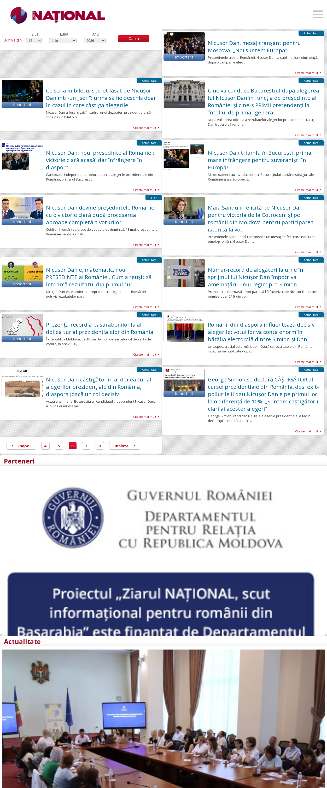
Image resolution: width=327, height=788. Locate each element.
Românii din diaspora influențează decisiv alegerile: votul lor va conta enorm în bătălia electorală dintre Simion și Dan (261, 332)
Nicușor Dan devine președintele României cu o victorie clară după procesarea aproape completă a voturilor (101, 215)
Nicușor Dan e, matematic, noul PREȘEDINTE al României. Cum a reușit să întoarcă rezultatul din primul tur (99, 277)
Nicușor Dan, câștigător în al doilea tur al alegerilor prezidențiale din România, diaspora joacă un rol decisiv (98, 387)
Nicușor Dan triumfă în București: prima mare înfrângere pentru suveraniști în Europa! (259, 160)
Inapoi (21, 445)
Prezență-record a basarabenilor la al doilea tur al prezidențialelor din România (99, 328)
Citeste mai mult (306, 73)
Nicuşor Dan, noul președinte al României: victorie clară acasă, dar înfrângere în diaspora (100, 160)
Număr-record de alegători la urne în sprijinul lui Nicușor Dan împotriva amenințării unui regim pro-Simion (255, 277)
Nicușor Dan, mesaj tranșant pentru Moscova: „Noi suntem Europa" (254, 46)
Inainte (125, 445)
